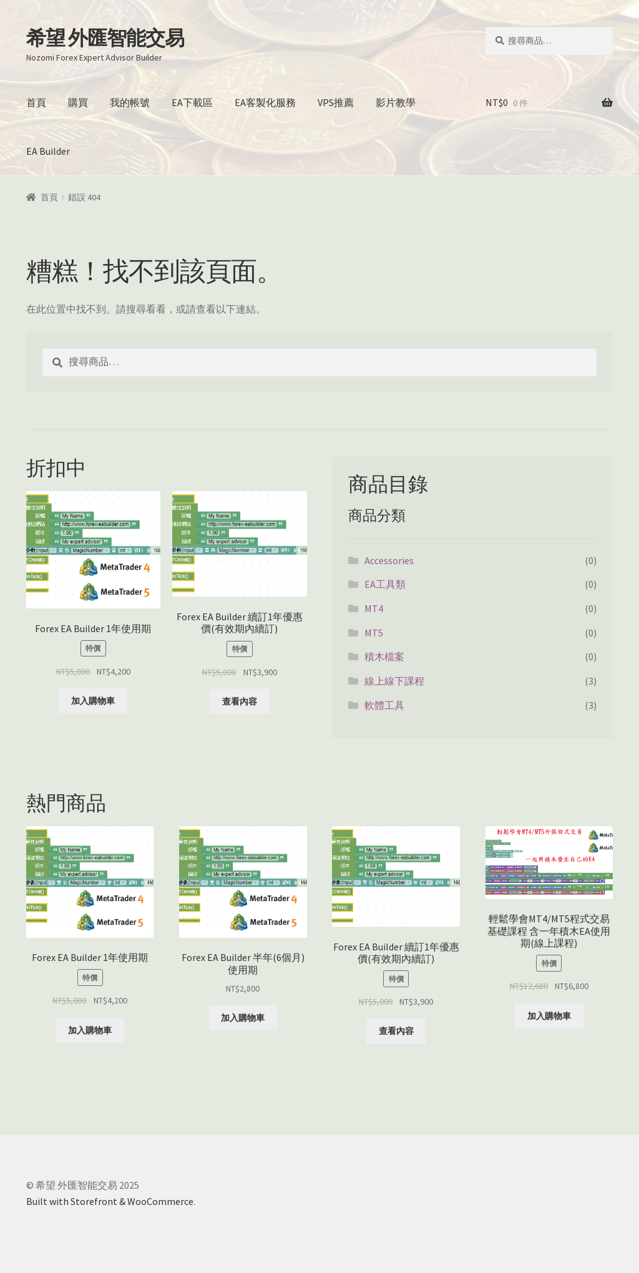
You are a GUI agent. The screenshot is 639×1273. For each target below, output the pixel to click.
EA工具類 (385, 584)
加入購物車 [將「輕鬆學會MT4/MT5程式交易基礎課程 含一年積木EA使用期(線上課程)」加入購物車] (549, 1016)
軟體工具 (384, 705)
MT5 (373, 633)
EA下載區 (192, 102)
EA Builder (48, 151)
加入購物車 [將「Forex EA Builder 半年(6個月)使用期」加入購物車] (243, 1017)
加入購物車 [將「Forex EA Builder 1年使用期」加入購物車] (93, 700)
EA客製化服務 (265, 102)
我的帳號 (130, 102)
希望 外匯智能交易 (105, 38)
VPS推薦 (336, 102)
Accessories (389, 560)
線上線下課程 (394, 681)
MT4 (373, 608)
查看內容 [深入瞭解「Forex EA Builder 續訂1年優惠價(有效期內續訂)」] (239, 701)
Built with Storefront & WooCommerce (109, 1201)
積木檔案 (384, 656)
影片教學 (396, 102)
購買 (78, 102)
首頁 (36, 102)
